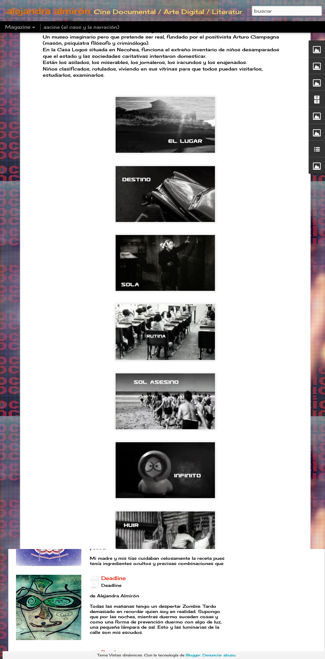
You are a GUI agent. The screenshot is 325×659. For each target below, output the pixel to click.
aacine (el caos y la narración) (81, 27)
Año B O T (116, 430)
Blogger (193, 655)
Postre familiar (122, 504)
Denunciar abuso (219, 655)
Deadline (113, 578)
